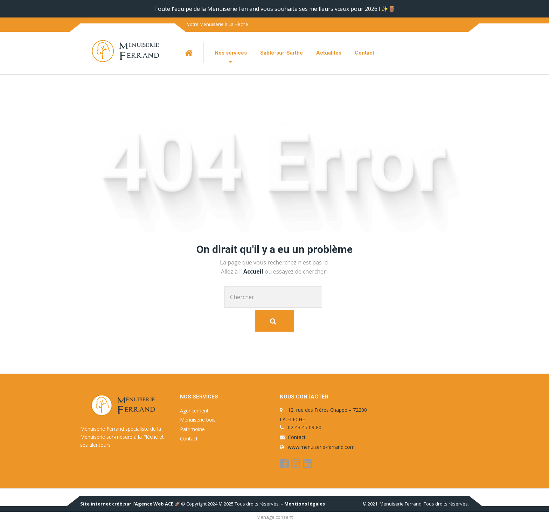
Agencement (194, 410)
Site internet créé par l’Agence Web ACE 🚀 (130, 504)
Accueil (254, 271)
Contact (364, 53)
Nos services (231, 53)
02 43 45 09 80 (304, 427)
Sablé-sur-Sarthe (281, 53)
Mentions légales (304, 504)
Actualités (328, 53)
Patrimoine (192, 429)
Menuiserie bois (198, 419)
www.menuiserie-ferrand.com (321, 447)
